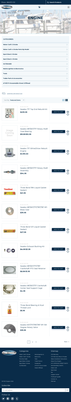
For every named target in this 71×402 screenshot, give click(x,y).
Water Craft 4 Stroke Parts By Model (16, 49)
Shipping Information (12, 93)
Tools (5, 73)
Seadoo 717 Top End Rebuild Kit (33, 109)
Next (66, 342)
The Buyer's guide (55, 376)
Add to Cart (58, 112)
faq (52, 372)
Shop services (12, 12)
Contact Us (54, 379)
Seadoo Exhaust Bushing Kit (32, 246)
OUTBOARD (7, 64)
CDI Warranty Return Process (59, 356)
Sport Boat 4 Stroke (10, 59)
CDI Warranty (54, 354)
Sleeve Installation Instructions (59, 359)
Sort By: (6, 100)
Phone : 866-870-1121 (8, 2)
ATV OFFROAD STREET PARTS (59, 363)
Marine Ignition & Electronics (13, 69)
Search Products (55, 2)
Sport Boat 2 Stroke (10, 54)
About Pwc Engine (56, 361)
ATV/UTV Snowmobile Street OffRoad (16, 83)
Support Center (55, 374)
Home (4, 12)
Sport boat (54, 370)
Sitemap (53, 381)
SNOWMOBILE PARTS (57, 365)
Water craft (54, 367)
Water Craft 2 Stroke (10, 44)
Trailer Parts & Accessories (12, 78)
